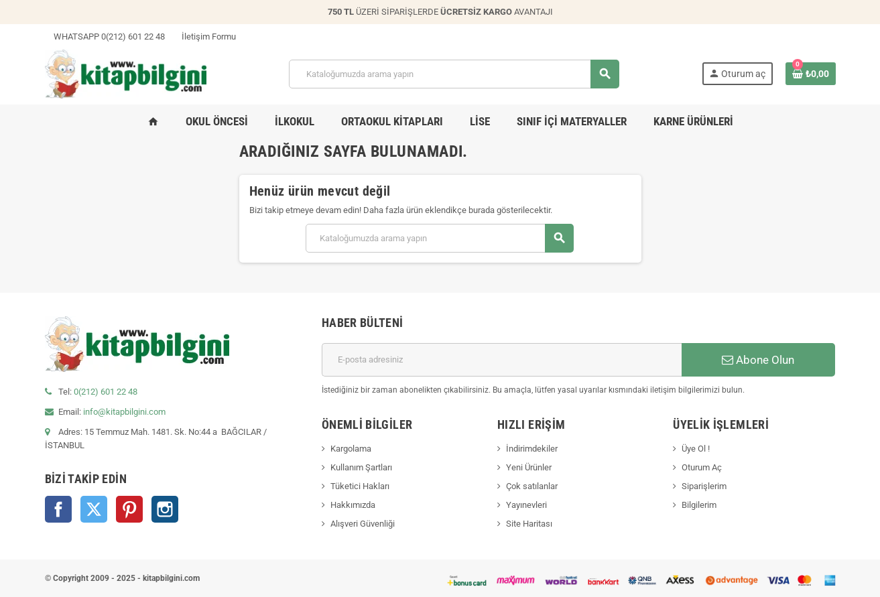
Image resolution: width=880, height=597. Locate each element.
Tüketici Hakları (359, 486)
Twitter (93, 509)
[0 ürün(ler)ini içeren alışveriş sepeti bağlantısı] (810, 73)
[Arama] (453, 74)
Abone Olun (758, 360)
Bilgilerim (699, 505)
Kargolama (350, 449)
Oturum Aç (702, 467)
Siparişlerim (704, 486)
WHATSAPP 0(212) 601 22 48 (105, 36)
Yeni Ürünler (529, 467)
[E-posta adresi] (502, 360)
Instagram (164, 509)
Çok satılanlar (532, 486)
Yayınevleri (526, 505)
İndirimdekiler (532, 449)
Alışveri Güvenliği (362, 524)
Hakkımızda (352, 505)
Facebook (58, 509)
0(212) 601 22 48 (105, 392)
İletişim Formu (204, 36)
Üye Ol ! (696, 449)
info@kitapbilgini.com (124, 412)
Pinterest (129, 509)
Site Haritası (529, 524)
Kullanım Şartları (361, 467)
